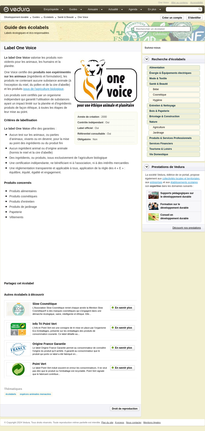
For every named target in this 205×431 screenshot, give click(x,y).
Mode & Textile (158, 78)
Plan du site (107, 422)
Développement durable (16, 17)
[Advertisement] (35, 252)
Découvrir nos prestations (186, 228)
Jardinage (158, 132)
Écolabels (49, 17)
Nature (153, 121)
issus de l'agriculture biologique (43, 89)
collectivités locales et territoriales (180, 178)
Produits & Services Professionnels (170, 138)
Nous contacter (133, 422)
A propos (119, 422)
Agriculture (159, 127)
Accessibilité (196, 2)
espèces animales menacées (35, 394)
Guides (36, 17)
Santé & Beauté (66, 17)
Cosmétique (159, 94)
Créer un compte (172, 17)
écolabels (11, 394)
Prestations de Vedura (168, 167)
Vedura (21, 10)
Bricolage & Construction (164, 116)
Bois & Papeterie (159, 111)
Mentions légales (152, 422)
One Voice (83, 17)
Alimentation (157, 67)
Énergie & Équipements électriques (170, 73)
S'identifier (194, 17)
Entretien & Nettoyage (162, 105)
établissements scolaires (184, 182)
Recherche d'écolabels (168, 59)
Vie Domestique (158, 154)
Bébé (156, 89)
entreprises (156, 182)
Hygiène (157, 100)
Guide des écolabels (26, 27)
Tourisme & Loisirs (160, 148)
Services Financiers (161, 143)
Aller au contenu (179, 2)
